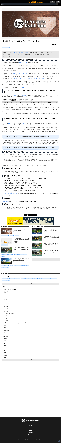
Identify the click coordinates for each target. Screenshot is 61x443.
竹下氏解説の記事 (23, 87)
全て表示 (45, 259)
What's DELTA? (30, 425)
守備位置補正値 (24, 95)
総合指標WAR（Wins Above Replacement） (20, 52)
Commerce (30, 427)
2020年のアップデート (13, 95)
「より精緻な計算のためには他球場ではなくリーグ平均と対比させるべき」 (28, 78)
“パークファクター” (23, 62)
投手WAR (10, 123)
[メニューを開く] (2, 2)
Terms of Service (30, 432)
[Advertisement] (11, 370)
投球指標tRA (23, 123)
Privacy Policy (30, 434)
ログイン (52, 1)
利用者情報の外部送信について (30, 436)
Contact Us (30, 430)
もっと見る (31, 283)
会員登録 (58, 1)
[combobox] (28, 4)
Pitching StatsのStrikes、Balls (11, 193)
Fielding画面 (6, 201)
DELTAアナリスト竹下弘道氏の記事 (20, 73)
